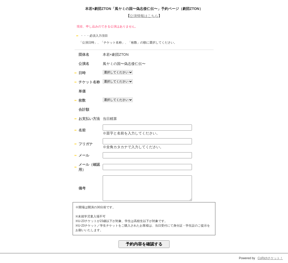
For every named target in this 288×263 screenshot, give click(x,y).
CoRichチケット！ (270, 258)
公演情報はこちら (144, 16)
